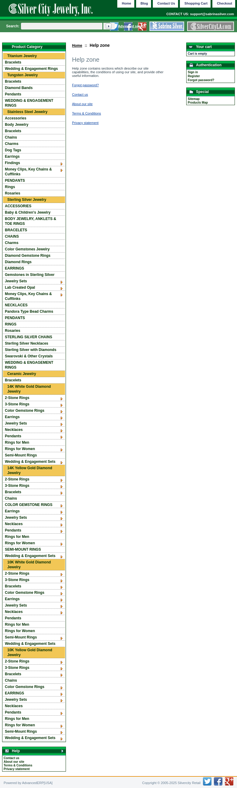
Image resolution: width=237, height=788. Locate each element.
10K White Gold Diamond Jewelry (29, 564)
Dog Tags (13, 150)
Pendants (13, 94)
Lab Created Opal (20, 287)
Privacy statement (17, 769)
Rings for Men (17, 442)
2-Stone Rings (17, 398)
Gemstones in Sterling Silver (29, 275)
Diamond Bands (19, 88)
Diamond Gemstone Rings (27, 255)
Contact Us (166, 3)
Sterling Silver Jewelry (26, 200)
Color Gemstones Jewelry (27, 249)
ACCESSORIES (18, 206)
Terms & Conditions (18, 765)
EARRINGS (14, 268)
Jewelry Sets (16, 281)
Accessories (15, 118)
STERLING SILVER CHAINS (28, 337)
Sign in (193, 72)
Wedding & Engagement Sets (30, 461)
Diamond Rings (18, 262)
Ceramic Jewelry (21, 374)
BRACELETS (16, 230)
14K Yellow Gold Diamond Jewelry (29, 470)
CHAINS (12, 236)
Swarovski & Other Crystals (29, 356)
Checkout (224, 3)
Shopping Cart (196, 3)
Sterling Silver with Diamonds (30, 350)
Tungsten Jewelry (22, 75)
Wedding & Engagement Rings (31, 69)
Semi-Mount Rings (21, 455)
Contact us (11, 758)
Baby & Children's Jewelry (27, 212)
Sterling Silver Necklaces (26, 343)
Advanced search (132, 26)
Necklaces (14, 430)
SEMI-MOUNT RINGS (23, 549)
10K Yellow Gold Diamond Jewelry (29, 652)
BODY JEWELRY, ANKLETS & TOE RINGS (30, 221)
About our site (14, 761)
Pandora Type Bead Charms (29, 311)
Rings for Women (20, 449)
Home (77, 45)
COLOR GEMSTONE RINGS (28, 505)
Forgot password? (201, 80)
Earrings (12, 156)
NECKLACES (16, 305)
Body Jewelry (16, 124)
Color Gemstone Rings (24, 410)
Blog (144, 3)
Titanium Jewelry (22, 56)
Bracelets (13, 62)
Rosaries (12, 193)
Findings (12, 163)
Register (194, 76)
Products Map (198, 102)
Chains (11, 137)
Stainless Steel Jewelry (27, 112)
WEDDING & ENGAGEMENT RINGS (29, 103)
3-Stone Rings (17, 404)
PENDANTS (15, 180)
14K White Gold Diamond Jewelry (29, 389)
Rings (10, 187)
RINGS (10, 324)
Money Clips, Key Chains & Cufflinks (28, 171)
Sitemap (194, 99)
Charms (12, 144)
